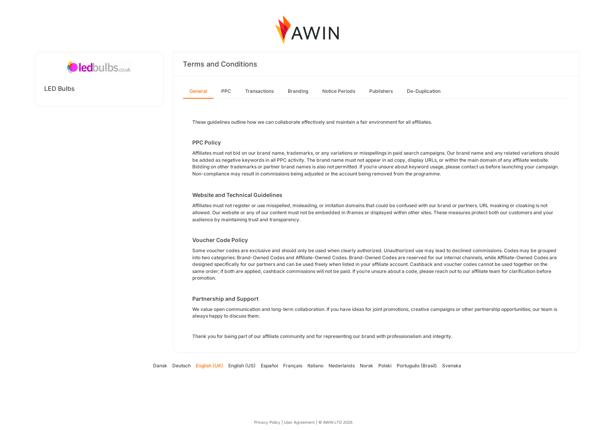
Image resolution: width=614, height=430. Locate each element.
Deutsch (181, 366)
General (198, 91)
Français (292, 366)
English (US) (242, 366)
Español (269, 366)
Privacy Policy (267, 422)
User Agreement (299, 422)
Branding (298, 91)
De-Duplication (424, 91)
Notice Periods (338, 91)
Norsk (366, 366)
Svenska (451, 366)
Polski (385, 366)
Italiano (315, 366)
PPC (226, 91)
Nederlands (342, 366)
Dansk (160, 366)
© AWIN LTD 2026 (335, 422)
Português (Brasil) (417, 366)
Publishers (381, 91)
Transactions (259, 91)
